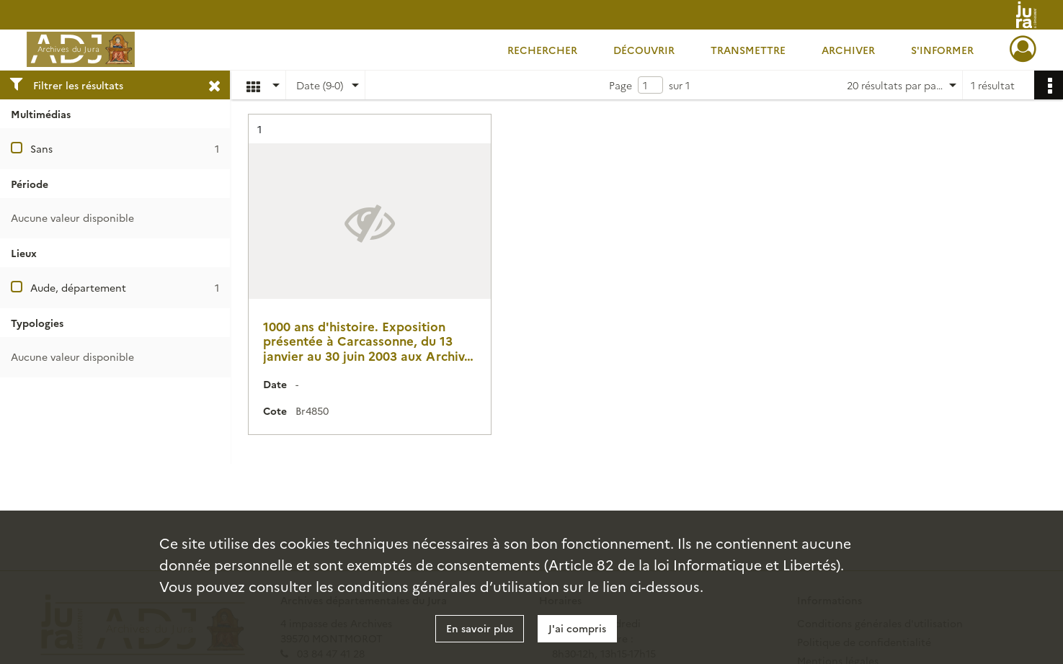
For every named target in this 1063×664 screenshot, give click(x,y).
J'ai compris (577, 628)
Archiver (848, 49)
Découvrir (644, 49)
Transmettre (748, 49)
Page (620, 85)
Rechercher (542, 49)
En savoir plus (479, 628)
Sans (41, 148)
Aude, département (78, 287)
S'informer (942, 49)
